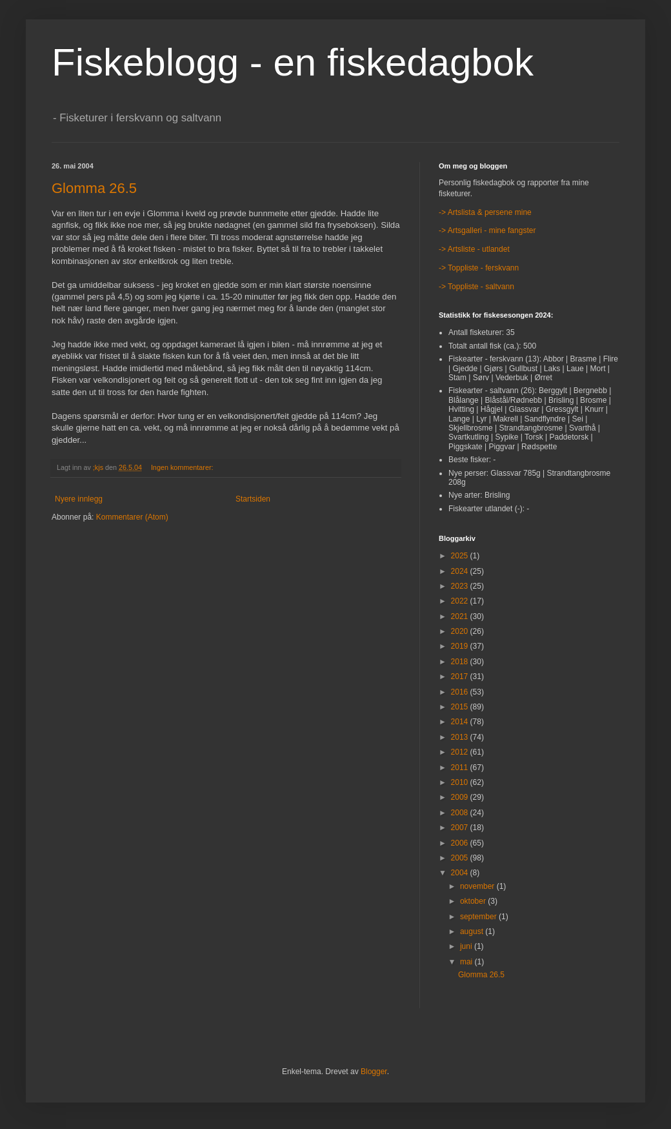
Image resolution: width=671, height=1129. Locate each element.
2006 (460, 843)
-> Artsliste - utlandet (474, 249)
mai (467, 961)
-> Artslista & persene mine (485, 212)
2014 (460, 721)
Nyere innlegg (79, 498)
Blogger (374, 1071)
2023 (460, 586)
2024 (460, 571)
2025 (460, 555)
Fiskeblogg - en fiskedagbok (293, 62)
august (472, 931)
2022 (460, 600)
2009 (460, 797)
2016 (460, 692)
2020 (460, 631)
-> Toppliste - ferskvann (479, 267)
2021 (460, 616)
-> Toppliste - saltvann (476, 286)
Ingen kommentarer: (183, 467)
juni (467, 946)
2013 (460, 737)
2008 (460, 812)
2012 (460, 752)
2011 (460, 767)
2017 (460, 676)
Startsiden (252, 498)
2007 (460, 827)
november (478, 886)
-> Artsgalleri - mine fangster (487, 230)
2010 (460, 782)
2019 (460, 646)
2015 (460, 706)
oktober (474, 901)
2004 (460, 872)
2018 (460, 661)
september (479, 916)
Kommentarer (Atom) (132, 517)
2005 (460, 857)
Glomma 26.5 (94, 188)
